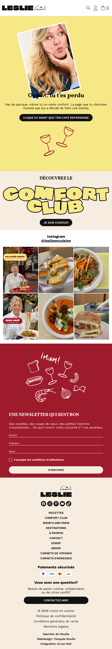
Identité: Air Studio (56, 634)
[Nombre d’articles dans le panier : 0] (102, 8)
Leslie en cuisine (61, 611)
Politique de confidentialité (56, 616)
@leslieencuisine (56, 240)
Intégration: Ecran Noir (56, 643)
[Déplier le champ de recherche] (88, 8)
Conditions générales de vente (56, 621)
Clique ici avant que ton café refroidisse (56, 117)
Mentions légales (56, 626)
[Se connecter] (95, 8)
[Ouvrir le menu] (107, 8)
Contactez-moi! (56, 600)
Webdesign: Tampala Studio (56, 639)
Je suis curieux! (56, 222)
